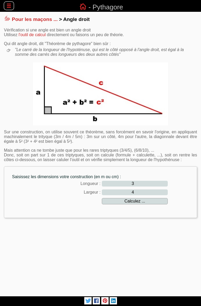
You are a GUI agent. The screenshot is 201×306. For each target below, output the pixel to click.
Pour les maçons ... (35, 19)
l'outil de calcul (32, 34)
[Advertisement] (100, 259)
